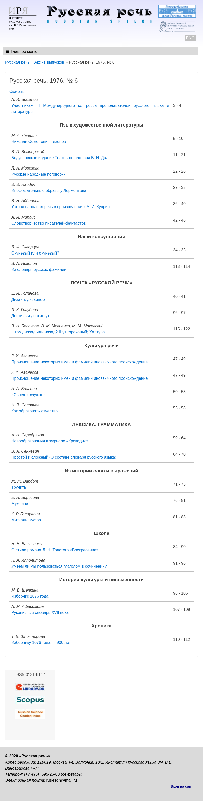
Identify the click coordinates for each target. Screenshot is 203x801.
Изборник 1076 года (29, 596)
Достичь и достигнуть (31, 316)
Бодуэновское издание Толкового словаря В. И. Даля (61, 158)
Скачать (16, 91)
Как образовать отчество (34, 411)
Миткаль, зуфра (26, 520)
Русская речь (17, 62)
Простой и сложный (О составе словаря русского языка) (63, 457)
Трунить (18, 487)
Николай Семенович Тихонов (38, 141)
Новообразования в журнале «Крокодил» (50, 441)
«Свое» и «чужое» (28, 395)
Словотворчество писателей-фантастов (48, 223)
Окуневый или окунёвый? (35, 253)
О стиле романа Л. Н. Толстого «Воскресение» (55, 550)
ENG (190, 38)
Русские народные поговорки (38, 174)
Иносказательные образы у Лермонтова (48, 190)
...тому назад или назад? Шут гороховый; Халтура (58, 332)
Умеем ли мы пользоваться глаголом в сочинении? (59, 566)
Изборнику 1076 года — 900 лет (41, 642)
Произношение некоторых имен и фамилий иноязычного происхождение (79, 362)
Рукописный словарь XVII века (40, 612)
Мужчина (19, 503)
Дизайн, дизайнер (28, 299)
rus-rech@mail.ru (61, 780)
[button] (22, 51)
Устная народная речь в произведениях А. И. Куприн (60, 207)
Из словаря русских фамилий (38, 269)
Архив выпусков (49, 62)
